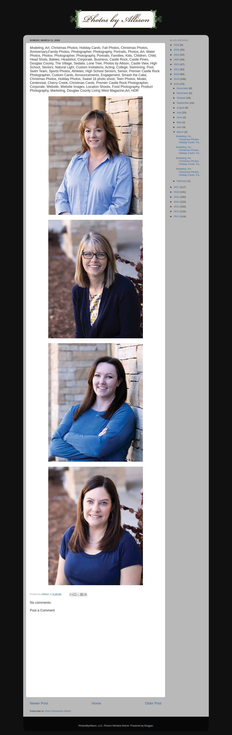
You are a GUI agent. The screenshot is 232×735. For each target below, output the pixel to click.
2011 (177, 216)
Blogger (148, 725)
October (181, 97)
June (180, 117)
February (182, 181)
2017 (177, 187)
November (183, 93)
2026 (177, 45)
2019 (177, 79)
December (183, 88)
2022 (177, 64)
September (183, 102)
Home (96, 703)
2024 (177, 54)
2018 (177, 84)
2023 (177, 59)
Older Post (153, 703)
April (179, 127)
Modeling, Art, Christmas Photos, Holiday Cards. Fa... (188, 139)
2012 (177, 211)
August (181, 107)
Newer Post (39, 703)
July (179, 112)
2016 (177, 192)
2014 (177, 201)
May (179, 122)
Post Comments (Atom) (58, 711)
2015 (177, 197)
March (180, 132)
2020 (177, 74)
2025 (177, 49)
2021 (177, 69)
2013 (177, 206)
